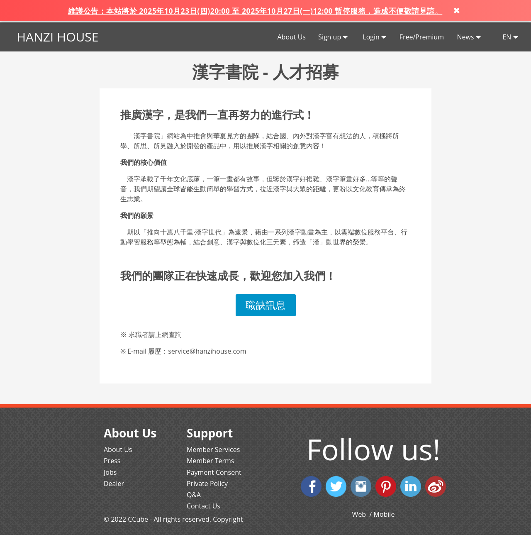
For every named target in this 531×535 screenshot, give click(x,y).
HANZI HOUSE (57, 36)
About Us (291, 37)
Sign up (333, 37)
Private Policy (207, 483)
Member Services (213, 449)
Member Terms (210, 460)
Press (112, 460)
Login (374, 37)
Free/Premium (421, 37)
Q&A (194, 494)
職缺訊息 (265, 305)
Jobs (110, 472)
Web (360, 514)
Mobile (384, 514)
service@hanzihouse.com (207, 351)
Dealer (114, 483)
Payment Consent (214, 472)
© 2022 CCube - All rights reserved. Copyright (173, 519)
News (468, 37)
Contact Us (203, 506)
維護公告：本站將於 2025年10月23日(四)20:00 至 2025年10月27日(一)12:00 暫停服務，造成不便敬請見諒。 (255, 11)
